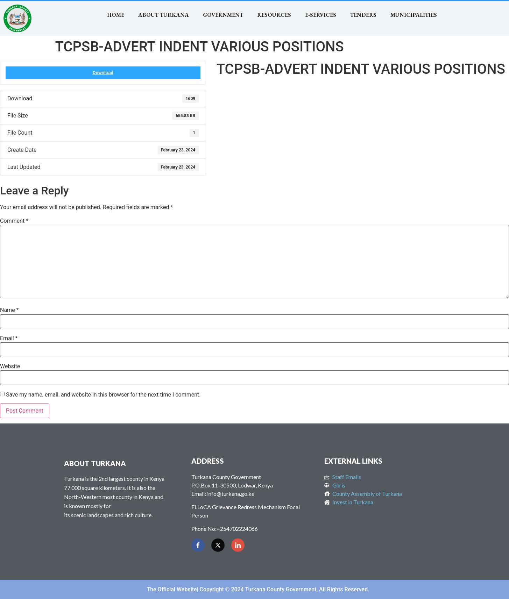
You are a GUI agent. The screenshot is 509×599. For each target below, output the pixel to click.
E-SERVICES (320, 15)
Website (10, 366)
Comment (14, 221)
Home (115, 15)
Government (223, 15)
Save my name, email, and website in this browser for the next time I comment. (103, 395)
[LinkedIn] (238, 545)
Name (9, 310)
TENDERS (363, 15)
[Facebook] (198, 545)
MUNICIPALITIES (413, 15)
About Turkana (163, 15)
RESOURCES (274, 15)
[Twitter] (218, 545)
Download (103, 72)
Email (8, 338)
